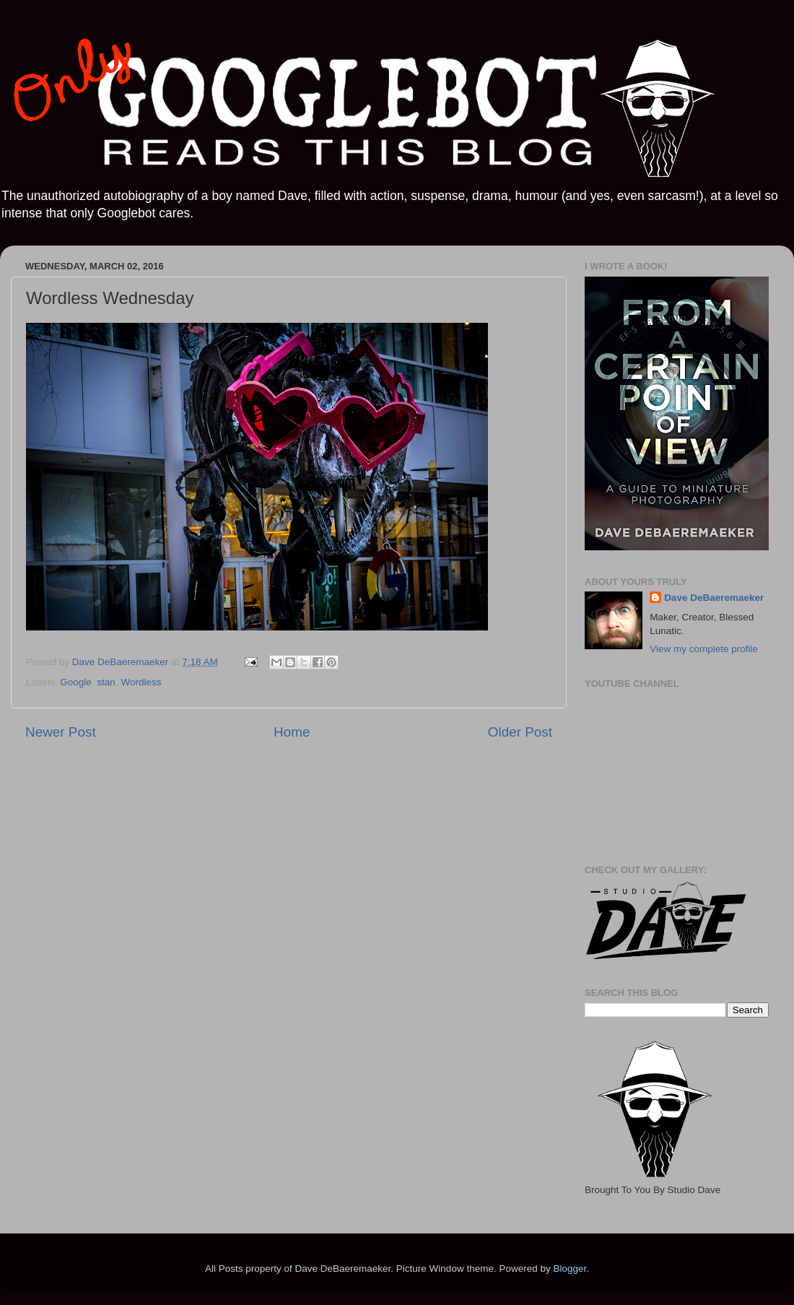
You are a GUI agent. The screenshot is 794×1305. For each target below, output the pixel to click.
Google (76, 682)
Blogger (569, 1268)
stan (106, 682)
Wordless (141, 682)
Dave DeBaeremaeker (714, 597)
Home (292, 732)
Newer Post (60, 732)
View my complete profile (704, 648)
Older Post (520, 732)
